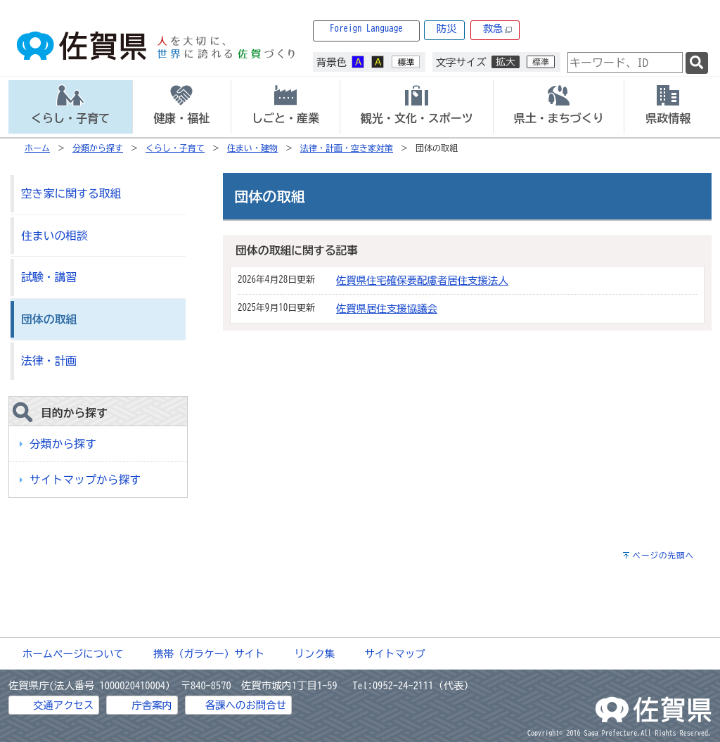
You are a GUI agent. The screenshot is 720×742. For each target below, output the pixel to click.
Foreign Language (366, 28)
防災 (447, 28)
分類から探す (97, 147)
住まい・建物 (252, 147)
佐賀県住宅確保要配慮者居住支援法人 (422, 280)
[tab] (70, 107)
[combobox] (625, 62)
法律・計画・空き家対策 (346, 147)
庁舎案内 (151, 705)
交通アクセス (63, 705)
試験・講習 (49, 277)
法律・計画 (49, 360)
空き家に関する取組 (71, 193)
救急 (498, 29)
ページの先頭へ (663, 555)
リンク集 (315, 653)
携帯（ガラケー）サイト (208, 653)
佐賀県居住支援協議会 (386, 308)
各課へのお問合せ (245, 705)
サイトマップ (394, 653)
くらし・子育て (175, 147)
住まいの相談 (54, 235)
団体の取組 (49, 319)
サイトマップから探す (85, 479)
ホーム (37, 147)
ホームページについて (73, 653)
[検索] (697, 63)
